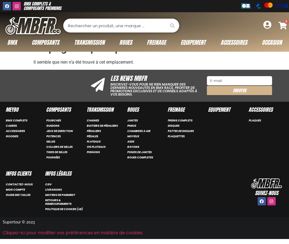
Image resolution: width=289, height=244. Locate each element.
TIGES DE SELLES (56, 152)
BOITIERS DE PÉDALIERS (102, 126)
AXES (130, 142)
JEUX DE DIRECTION (59, 131)
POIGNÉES (53, 157)
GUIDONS (52, 126)
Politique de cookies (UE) (64, 209)
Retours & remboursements (58, 202)
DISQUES (173, 126)
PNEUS (131, 126)
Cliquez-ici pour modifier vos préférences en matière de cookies (73, 233)
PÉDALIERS (94, 131)
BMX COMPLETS (16, 120)
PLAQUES (255, 120)
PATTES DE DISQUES (181, 131)
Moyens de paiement (60, 195)
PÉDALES (92, 136)
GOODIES (12, 136)
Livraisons (53, 190)
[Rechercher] (172, 26)
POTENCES (53, 136)
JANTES (132, 120)
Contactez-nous (19, 184)
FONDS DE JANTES (139, 152)
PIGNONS (93, 152)
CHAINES (93, 120)
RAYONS (133, 147)
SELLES (50, 142)
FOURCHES (53, 120)
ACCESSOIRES (15, 131)
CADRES (11, 126)
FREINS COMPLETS (180, 120)
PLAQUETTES (176, 136)
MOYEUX (133, 136)
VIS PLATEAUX (96, 147)
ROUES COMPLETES (140, 157)
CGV (48, 184)
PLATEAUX (94, 142)
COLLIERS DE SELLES (59, 147)
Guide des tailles (18, 195)
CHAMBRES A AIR (139, 131)
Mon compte (15, 190)
